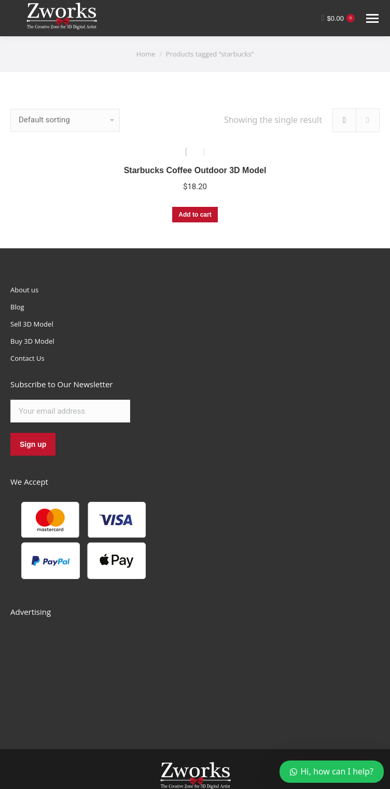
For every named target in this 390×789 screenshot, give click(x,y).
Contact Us (27, 358)
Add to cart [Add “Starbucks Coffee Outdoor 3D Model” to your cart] (194, 214)
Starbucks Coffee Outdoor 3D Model (195, 170)
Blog (17, 307)
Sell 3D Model (31, 324)
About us (24, 289)
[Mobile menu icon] (372, 18)
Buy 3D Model (32, 341)
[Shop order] (65, 120)
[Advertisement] (88, 671)
